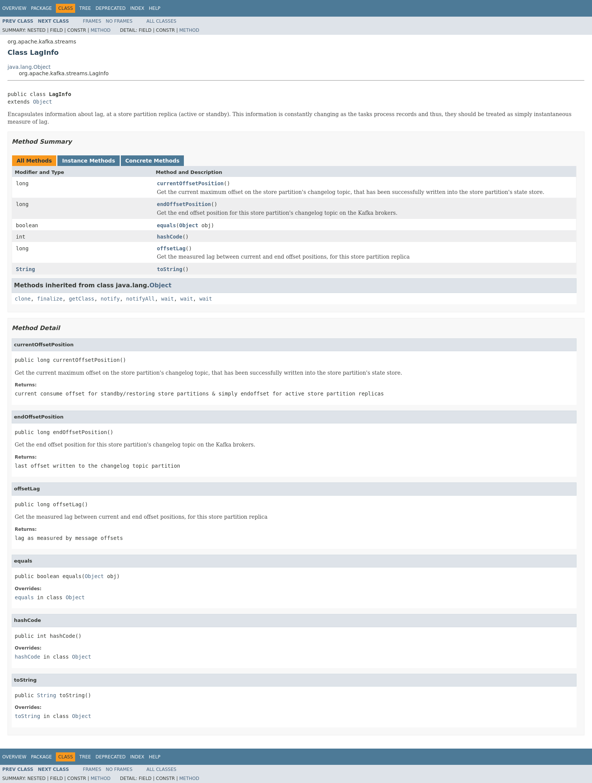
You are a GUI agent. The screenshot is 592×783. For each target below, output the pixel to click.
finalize (49, 299)
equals (166, 225)
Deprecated (111, 8)
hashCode (169, 237)
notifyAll (140, 299)
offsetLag (171, 248)
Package (41, 8)
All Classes (161, 21)
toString (169, 269)
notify (110, 299)
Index (137, 8)
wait (167, 299)
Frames (92, 21)
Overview (14, 8)
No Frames (119, 21)
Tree (85, 8)
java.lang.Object (29, 67)
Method (101, 30)
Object (42, 102)
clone (23, 299)
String (25, 269)
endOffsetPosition (184, 204)
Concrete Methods (152, 161)
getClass (81, 299)
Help (154, 8)
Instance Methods (88, 161)
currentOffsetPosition (190, 183)
